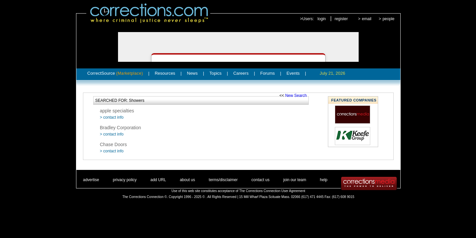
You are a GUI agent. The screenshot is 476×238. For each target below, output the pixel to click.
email (367, 19)
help (324, 180)
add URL (158, 180)
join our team (294, 180)
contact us (261, 180)
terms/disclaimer (223, 180)
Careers (241, 73)
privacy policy (125, 180)
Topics (215, 73)
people (388, 19)
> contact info (112, 117)
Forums (267, 73)
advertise (91, 180)
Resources (165, 73)
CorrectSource (115, 73)
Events (293, 73)
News (192, 73)
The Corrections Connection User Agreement (272, 191)
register (341, 19)
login (321, 19)
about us (187, 180)
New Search (296, 95)
